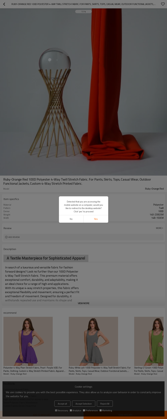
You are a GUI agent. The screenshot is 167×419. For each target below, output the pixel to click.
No (71, 219)
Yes (96, 219)
